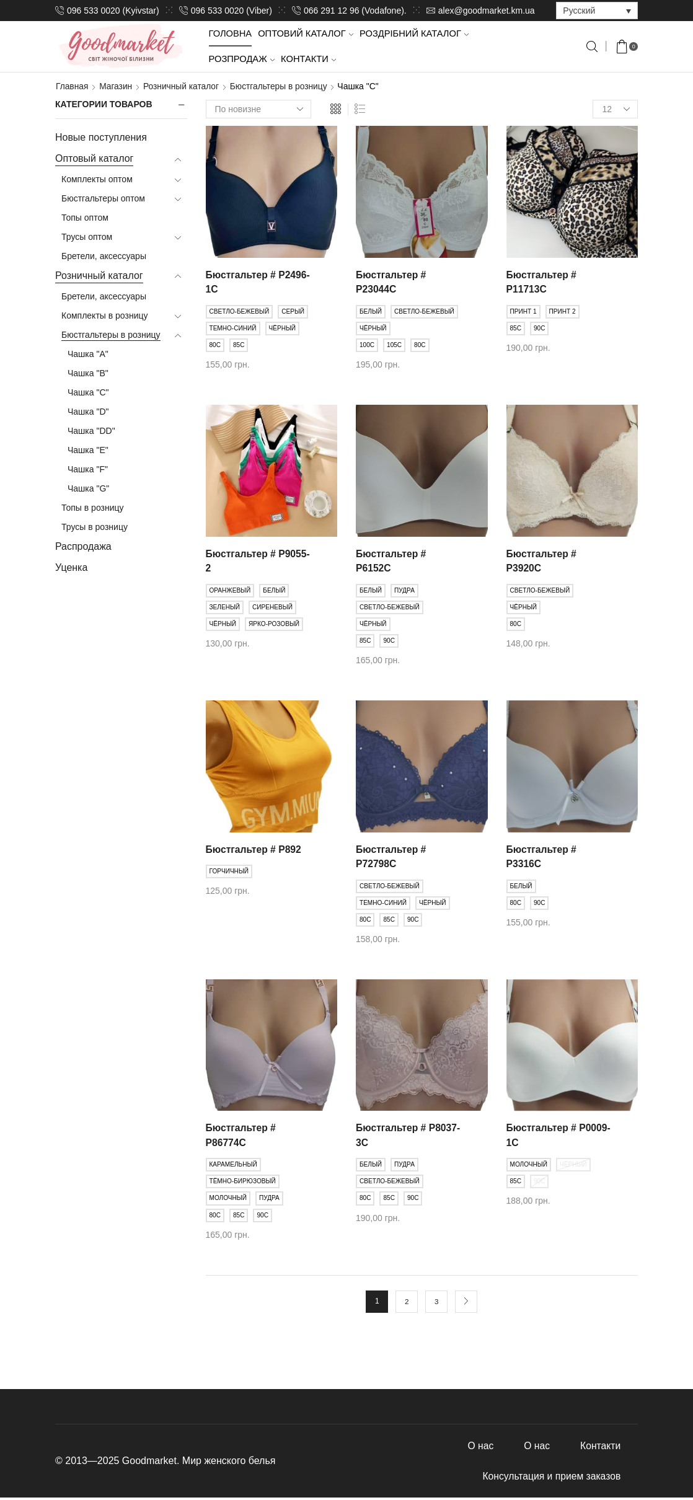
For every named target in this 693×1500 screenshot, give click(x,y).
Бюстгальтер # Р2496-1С (241, 281)
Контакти (308, 59)
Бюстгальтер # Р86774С (241, 1136)
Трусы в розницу (94, 526)
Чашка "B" (88, 372)
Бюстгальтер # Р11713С (542, 281)
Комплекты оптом (97, 178)
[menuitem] (597, 10)
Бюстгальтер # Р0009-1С (542, 1136)
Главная (72, 86)
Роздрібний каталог (414, 33)
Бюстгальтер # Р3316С (542, 857)
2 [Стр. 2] (407, 1302)
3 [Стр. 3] (437, 1302)
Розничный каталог (182, 86)
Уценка (71, 567)
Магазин (116, 86)
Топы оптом (84, 217)
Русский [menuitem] (579, 11)
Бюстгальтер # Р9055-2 (241, 561)
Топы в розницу (92, 507)
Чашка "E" (88, 449)
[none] (597, 10)
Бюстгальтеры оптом (103, 198)
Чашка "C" (88, 392)
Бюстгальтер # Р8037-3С (391, 1136)
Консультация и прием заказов (550, 1478)
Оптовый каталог (94, 158)
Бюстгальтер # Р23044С (391, 281)
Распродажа (83, 545)
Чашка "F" (88, 469)
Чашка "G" (88, 488)
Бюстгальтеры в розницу (282, 86)
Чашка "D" (88, 411)
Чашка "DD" (91, 430)
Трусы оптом (86, 236)
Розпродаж (242, 59)
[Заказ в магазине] (258, 109)
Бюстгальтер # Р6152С (391, 561)
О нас (478, 1447)
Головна (230, 33)
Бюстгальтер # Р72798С (391, 857)
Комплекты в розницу (104, 315)
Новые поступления (101, 137)
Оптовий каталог (305, 33)
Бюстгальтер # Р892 (254, 849)
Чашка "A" (88, 353)
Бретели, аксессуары (103, 255)
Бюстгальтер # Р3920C (542, 561)
